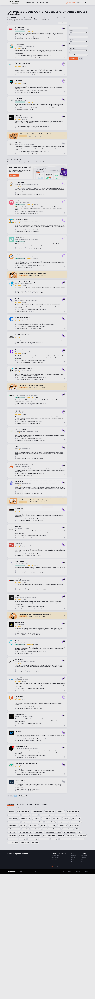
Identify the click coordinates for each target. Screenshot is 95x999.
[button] (78, 2)
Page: (19, 920)
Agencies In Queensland (26, 8)
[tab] (10, 929)
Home (8, 8)
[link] (40, 2)
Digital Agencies (15, 8)
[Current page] (23, 920)
